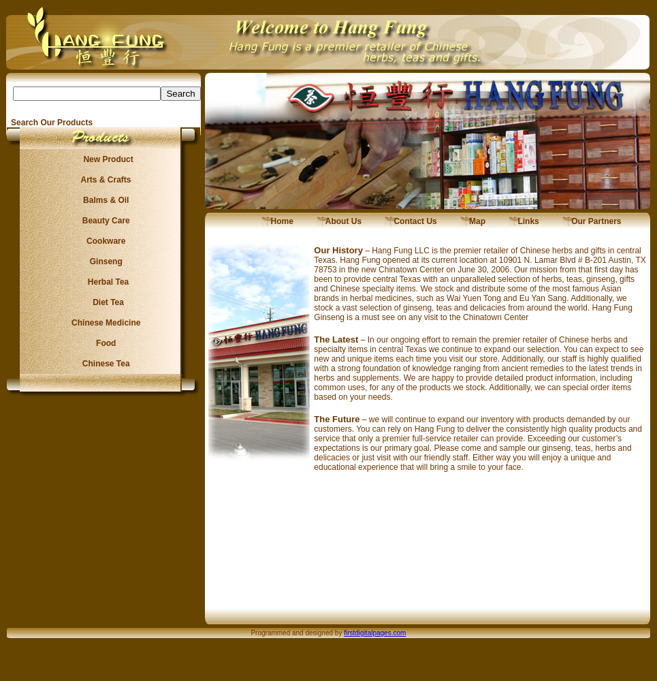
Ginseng (103, 261)
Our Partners (592, 221)
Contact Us (411, 221)
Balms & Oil (103, 200)
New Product (103, 159)
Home (277, 221)
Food (103, 343)
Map (472, 221)
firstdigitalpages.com (375, 633)
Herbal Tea (103, 282)
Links (524, 221)
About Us (339, 221)
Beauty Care (103, 220)
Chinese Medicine (104, 323)
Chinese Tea (104, 363)
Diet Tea (104, 302)
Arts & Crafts (104, 180)
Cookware (104, 241)
